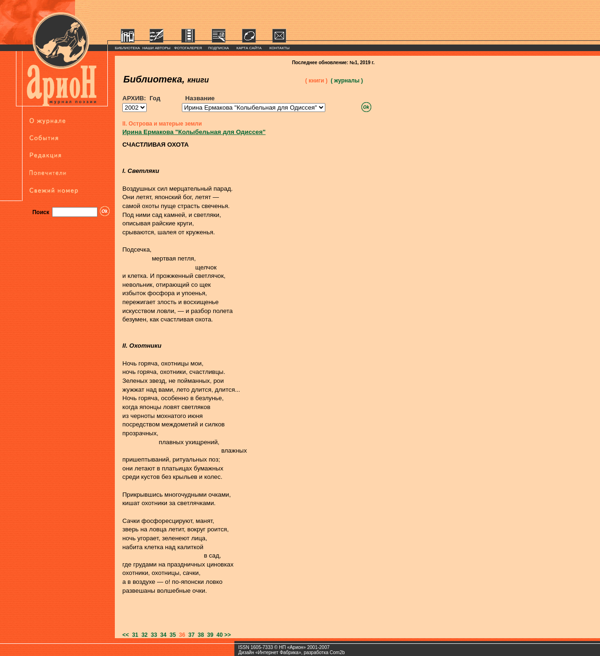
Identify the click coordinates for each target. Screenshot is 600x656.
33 (152, 635)
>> (228, 635)
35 (171, 635)
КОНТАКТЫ (280, 48)
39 (208, 635)
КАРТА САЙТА (249, 48)
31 (133, 635)
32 (143, 635)
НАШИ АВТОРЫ (156, 48)
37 (190, 635)
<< (125, 635)
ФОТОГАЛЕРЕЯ (188, 48)
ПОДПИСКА (218, 48)
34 (161, 635)
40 (218, 635)
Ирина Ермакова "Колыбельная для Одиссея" (194, 131)
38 (199, 635)
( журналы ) (346, 80)
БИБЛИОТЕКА (127, 48)
